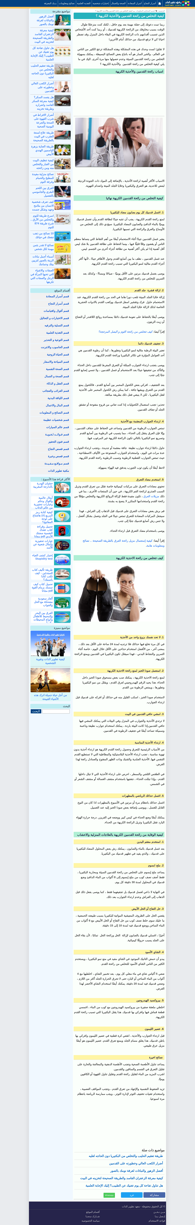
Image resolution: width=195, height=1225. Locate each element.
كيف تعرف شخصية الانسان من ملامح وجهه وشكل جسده (43, 205)
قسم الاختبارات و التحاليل (54, 318)
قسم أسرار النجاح (58, 303)
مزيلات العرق (151, 496)
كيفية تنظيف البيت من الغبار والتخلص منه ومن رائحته (43, 164)
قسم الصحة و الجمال (56, 376)
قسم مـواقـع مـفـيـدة (57, 463)
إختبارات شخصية (101, 3)
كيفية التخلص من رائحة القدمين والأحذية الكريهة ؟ (130, 16)
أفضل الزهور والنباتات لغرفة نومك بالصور (136, 1170)
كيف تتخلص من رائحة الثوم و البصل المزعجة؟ (125, 331)
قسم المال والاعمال (57, 405)
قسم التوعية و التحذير (56, 339)
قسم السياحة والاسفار (56, 361)
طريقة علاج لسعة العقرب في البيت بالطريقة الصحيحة (43, 136)
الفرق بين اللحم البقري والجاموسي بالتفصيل (43, 191)
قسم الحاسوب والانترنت (55, 347)
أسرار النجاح (150, 3)
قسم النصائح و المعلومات (54, 412)
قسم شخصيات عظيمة (56, 419)
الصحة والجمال (118, 3)
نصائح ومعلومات (67, 3)
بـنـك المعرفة (50, 3)
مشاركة (154, 1194)
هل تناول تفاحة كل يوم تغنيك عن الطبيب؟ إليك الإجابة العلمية (124, 1185)
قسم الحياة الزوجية (58, 354)
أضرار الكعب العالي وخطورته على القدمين (136, 1163)
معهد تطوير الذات (131, 1206)
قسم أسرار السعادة (57, 296)
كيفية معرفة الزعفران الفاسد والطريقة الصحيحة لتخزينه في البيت (121, 1178)
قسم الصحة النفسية (57, 369)
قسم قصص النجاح (58, 448)
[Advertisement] (119, 95)
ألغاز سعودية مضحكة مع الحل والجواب (43, 602)
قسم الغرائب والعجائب (55, 390)
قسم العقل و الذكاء (58, 383)
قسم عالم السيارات (57, 427)
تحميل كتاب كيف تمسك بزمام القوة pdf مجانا (42, 587)
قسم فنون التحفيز (58, 441)
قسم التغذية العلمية (57, 332)
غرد (132, 1194)
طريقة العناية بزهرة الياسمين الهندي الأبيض (42, 150)
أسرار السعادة (135, 3)
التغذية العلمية (84, 3)
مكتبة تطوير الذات (58, 470)
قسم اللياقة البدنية (58, 398)
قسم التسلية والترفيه (57, 325)
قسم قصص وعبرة (58, 456)
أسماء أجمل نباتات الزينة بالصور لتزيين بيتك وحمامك (43, 260)
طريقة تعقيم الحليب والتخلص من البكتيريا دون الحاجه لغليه (126, 1156)
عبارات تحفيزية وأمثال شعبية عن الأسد (43, 544)
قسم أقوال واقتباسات (56, 310)
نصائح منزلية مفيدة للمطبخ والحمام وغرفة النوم (43, 178)
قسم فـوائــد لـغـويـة (57, 434)
